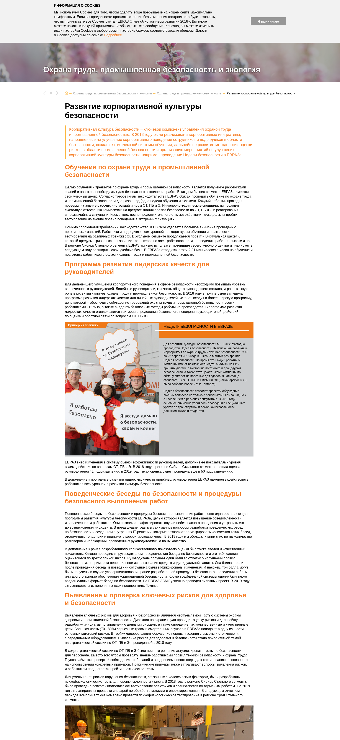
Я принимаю (268, 21)
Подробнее (113, 35)
